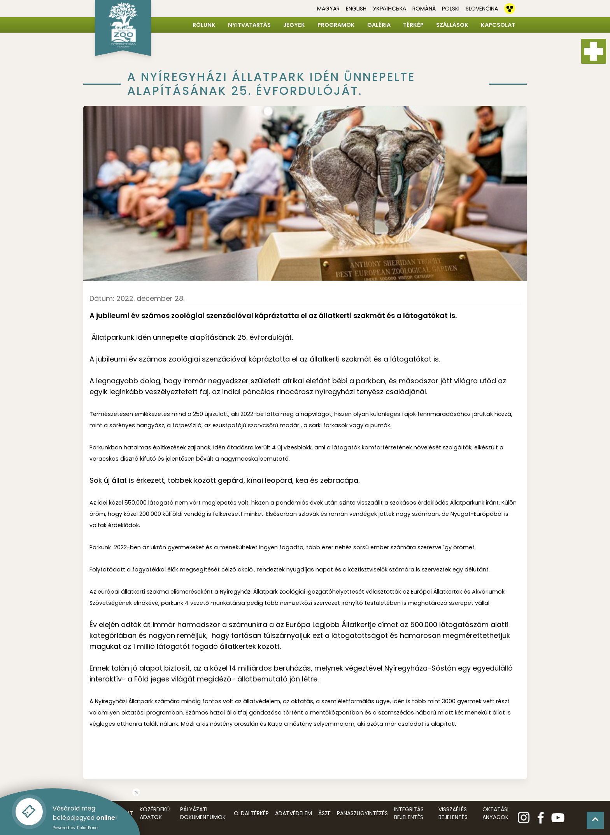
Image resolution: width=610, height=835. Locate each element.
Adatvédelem (293, 813)
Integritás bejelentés (409, 813)
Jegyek (294, 25)
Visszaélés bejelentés (453, 813)
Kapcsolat (498, 25)
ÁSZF (324, 813)
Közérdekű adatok (155, 813)
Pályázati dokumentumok (203, 813)
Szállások (452, 25)
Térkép (413, 25)
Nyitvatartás (249, 25)
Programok (336, 25)
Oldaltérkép (251, 813)
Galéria (379, 25)
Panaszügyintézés (362, 813)
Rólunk (204, 25)
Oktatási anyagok (495, 813)
